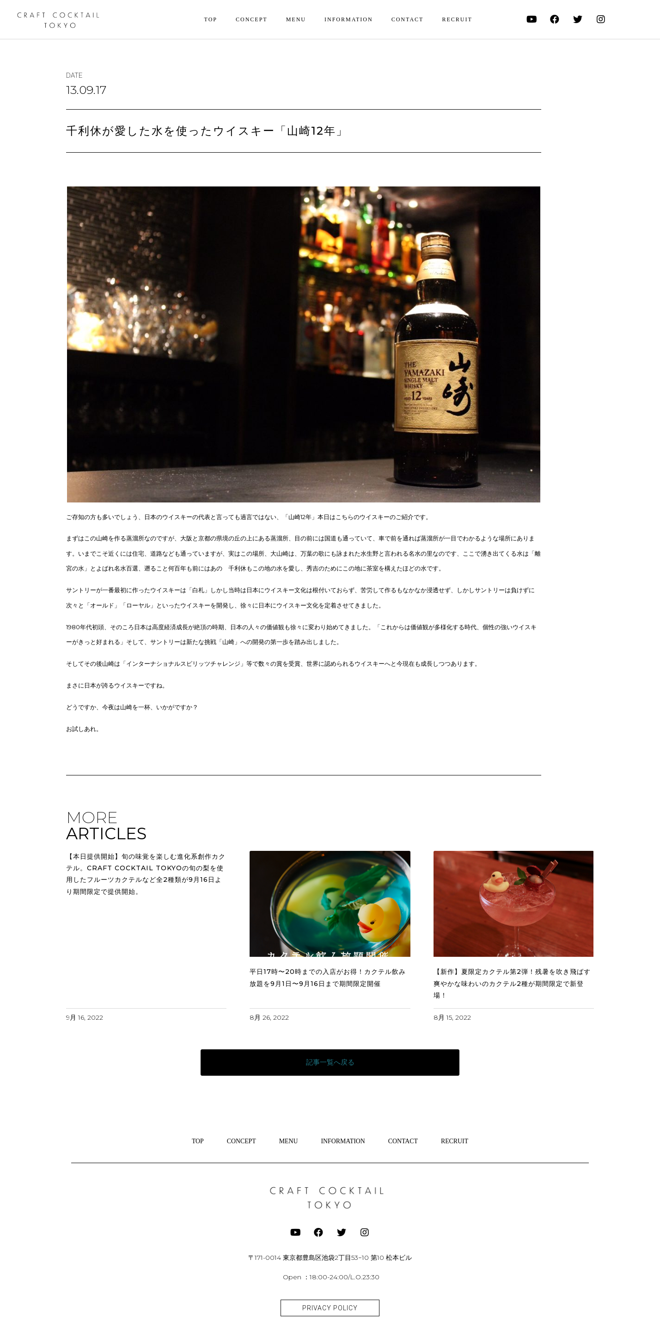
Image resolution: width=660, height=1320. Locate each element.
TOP (210, 19)
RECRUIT (457, 19)
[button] (330, 1062)
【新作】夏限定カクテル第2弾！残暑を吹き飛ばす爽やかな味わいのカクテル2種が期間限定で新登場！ (512, 983)
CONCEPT (252, 19)
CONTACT (407, 19)
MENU (296, 19)
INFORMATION (348, 19)
